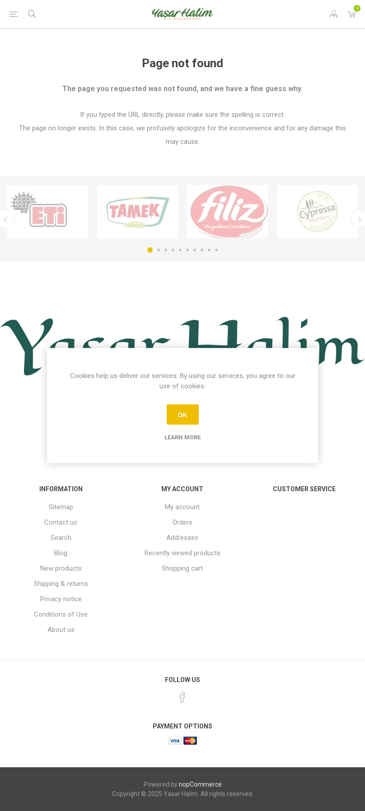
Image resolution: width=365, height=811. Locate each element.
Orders (182, 522)
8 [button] (202, 250)
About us (61, 630)
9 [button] (209, 250)
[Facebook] (182, 697)
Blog (60, 553)
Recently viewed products (182, 553)
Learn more (182, 437)
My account (182, 507)
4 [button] (173, 250)
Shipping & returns (61, 584)
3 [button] (165, 250)
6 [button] (187, 250)
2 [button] (158, 250)
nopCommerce (200, 784)
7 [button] (194, 250)
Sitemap (61, 507)
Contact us (60, 522)
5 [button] (180, 250)
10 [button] (216, 250)
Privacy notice (61, 599)
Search (61, 538)
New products (61, 568)
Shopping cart (182, 568)
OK (182, 414)
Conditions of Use (61, 614)
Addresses (182, 538)
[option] (48, 211)
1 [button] (150, 250)
